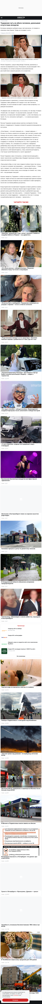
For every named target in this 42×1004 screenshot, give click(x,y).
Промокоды (21, 625)
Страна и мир (4, 20)
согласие (16, 995)
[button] (21, 631)
